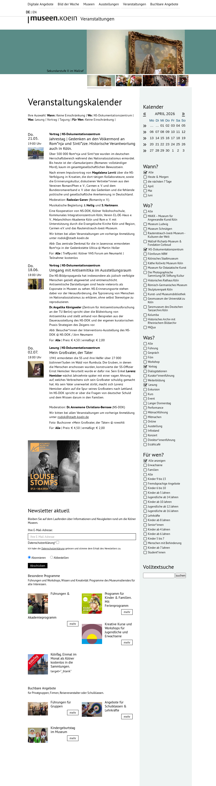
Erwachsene (155, 465)
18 (178, 138)
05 (183, 125)
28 (157, 150)
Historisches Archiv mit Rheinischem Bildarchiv (162, 321)
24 (173, 144)
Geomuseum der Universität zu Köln (166, 300)
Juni (150, 195)
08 (162, 132)
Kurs (150, 394)
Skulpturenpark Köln (160, 289)
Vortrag (52, 120)
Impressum (38, 774)
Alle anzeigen (156, 460)
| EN (31, 12)
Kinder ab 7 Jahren (159, 547)
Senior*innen (156, 524)
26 (183, 144)
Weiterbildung (156, 380)
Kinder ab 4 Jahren (159, 529)
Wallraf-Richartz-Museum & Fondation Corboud (165, 243)
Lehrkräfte (154, 515)
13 (152, 138)
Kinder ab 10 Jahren (160, 502)
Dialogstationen (157, 371)
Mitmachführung (158, 412)
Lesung (40, 120)
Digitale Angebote (40, 4)
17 (173, 138)
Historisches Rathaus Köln (163, 280)
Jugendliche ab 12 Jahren (163, 506)
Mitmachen (154, 417)
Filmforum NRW (157, 254)
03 (173, 125)
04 (178, 125)
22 (162, 144)
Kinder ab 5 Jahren (159, 492)
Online (152, 421)
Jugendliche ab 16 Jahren (163, 511)
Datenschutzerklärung (53, 548)
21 (157, 144)
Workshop (154, 362)
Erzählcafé (154, 444)
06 (152, 132)
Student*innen (156, 552)
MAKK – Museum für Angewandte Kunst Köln (162, 217)
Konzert (152, 435)
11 (178, 132)
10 (173, 132)
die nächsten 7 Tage (160, 181)
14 (157, 138)
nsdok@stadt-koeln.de (73, 417)
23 (167, 144)
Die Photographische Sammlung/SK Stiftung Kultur (166, 274)
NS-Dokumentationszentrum (113, 115)
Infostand (153, 430)
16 (167, 138)
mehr (73, 624)
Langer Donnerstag (159, 403)
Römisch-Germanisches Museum (167, 285)
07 (157, 132)
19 (183, 138)
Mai (150, 190)
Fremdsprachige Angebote (164, 483)
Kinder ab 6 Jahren (159, 534)
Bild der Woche (68, 4)
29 (162, 150)
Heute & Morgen (158, 177)
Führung (153, 348)
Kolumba (153, 315)
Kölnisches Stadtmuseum (163, 258)
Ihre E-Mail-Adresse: (40, 530)
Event (151, 398)
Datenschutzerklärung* (43, 542)
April (151, 186)
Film (150, 357)
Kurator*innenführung (161, 375)
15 (162, 138)
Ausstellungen (109, 4)
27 (152, 150)
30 (167, 150)
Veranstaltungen (134, 4)
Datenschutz (59, 774)
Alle (151, 172)
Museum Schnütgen (160, 228)
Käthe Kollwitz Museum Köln (165, 263)
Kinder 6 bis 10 (157, 488)
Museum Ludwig (158, 224)
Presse (88, 774)
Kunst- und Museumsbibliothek (166, 294)
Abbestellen (59, 557)
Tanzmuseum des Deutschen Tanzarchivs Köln (165, 308)
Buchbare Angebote (164, 4)
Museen (89, 4)
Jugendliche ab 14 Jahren (163, 497)
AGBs (75, 774)
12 (183, 132)
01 (162, 125)
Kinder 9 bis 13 (157, 479)
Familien (153, 469)
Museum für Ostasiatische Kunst (167, 267)
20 (152, 144)
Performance (155, 407)
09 (167, 132)
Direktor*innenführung (161, 440)
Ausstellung (155, 426)
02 (167, 125)
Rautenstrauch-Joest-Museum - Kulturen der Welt (166, 234)
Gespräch (153, 352)
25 (178, 144)
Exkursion (154, 389)
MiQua (152, 327)
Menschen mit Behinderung (164, 543)
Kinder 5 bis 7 (156, 538)
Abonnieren (37, 557)
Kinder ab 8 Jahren (159, 520)
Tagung (65, 120)
